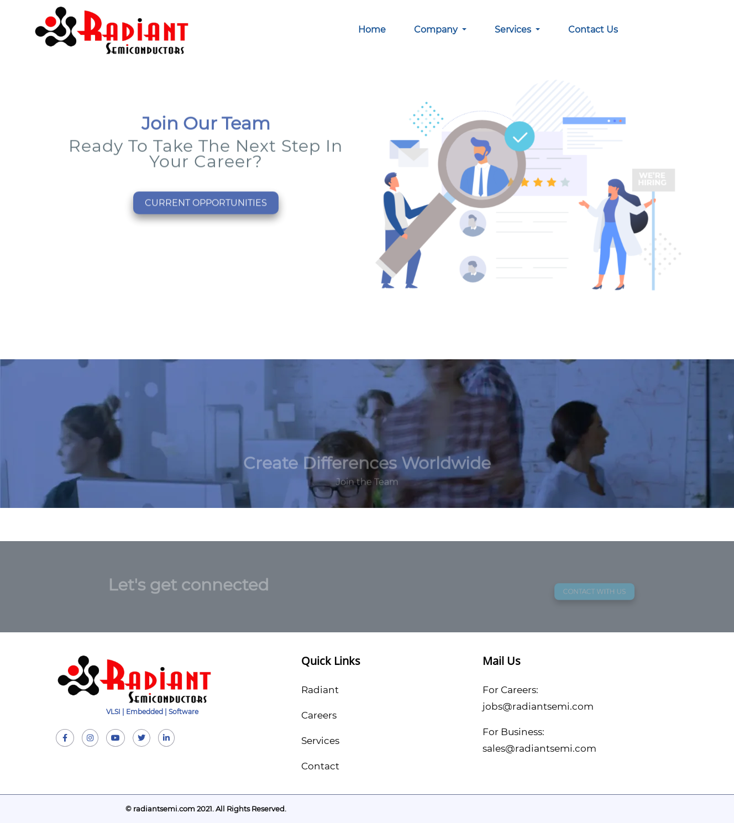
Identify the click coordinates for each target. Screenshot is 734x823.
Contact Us (593, 29)
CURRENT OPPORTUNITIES (206, 199)
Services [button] (514, 29)
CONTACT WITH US (593, 591)
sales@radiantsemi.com (539, 748)
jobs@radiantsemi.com (538, 706)
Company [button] (437, 29)
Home (372, 29)
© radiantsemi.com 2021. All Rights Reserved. (205, 808)
